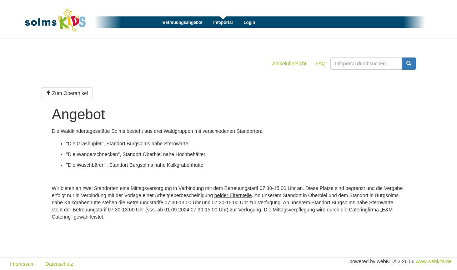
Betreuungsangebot (182, 22)
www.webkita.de (434, 261)
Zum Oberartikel (67, 93)
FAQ (321, 63)
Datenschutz (59, 264)
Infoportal (223, 22)
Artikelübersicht (289, 63)
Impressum (22, 264)
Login (249, 22)
